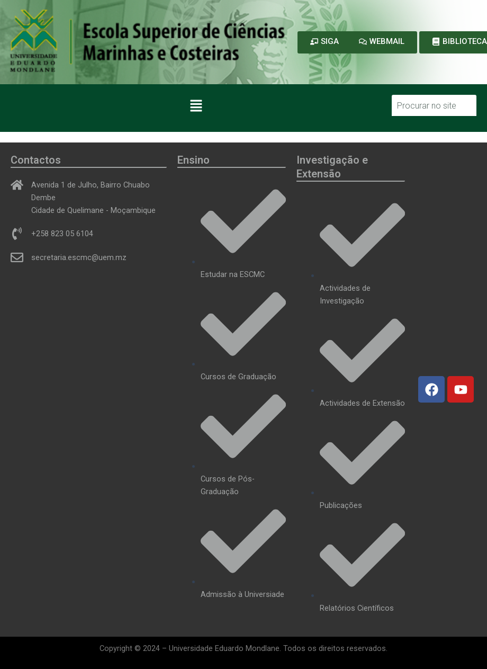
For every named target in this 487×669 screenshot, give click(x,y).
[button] (195, 106)
